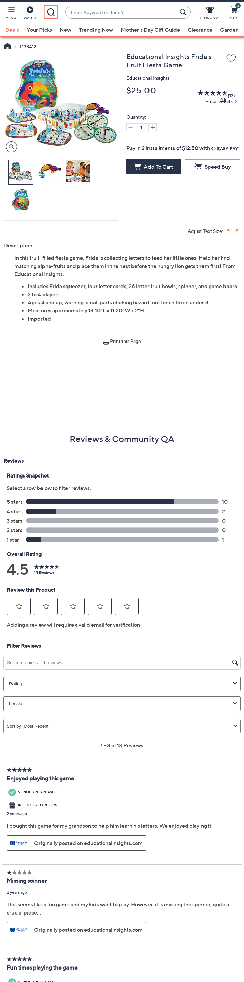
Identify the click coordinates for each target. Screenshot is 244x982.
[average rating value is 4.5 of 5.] (209, 96)
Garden (229, 29)
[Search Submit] (184, 12)
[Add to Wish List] (231, 59)
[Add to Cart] (153, 166)
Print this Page (125, 341)
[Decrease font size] (237, 230)
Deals (12, 29)
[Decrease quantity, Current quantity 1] (130, 127)
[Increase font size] (229, 230)
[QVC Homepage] (7, 47)
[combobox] (121, 12)
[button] (10, 14)
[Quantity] (141, 127)
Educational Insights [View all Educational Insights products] (147, 78)
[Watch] (30, 14)
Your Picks (39, 29)
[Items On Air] (210, 14)
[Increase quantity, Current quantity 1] (152, 127)
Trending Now (96, 29)
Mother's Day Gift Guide (150, 29)
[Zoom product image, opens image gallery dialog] (10, 147)
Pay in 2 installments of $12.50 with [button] (182, 148)
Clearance (200, 29)
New (65, 29)
